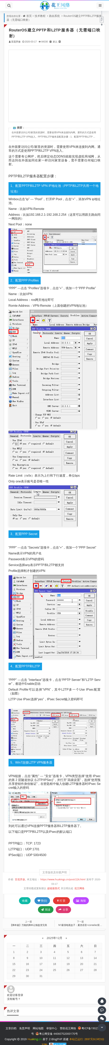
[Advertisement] (54, 86)
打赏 (61, 895)
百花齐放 (17, 41)
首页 (29, 16)
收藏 (24, 895)
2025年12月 (54, 929)
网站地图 (38, 1022)
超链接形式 (53, 882)
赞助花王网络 (68, 1022)
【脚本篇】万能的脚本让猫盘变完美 (29, 919)
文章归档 (11, 1022)
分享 (63, 903)
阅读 (46, 904)
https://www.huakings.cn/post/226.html (62, 873)
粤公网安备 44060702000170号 (57, 1028)
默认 (56, 41)
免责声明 (24, 1022)
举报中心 (51, 1022)
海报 (81, 895)
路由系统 (54, 16)
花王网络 (79, 882)
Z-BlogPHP (55, 1033)
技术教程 (40, 16)
